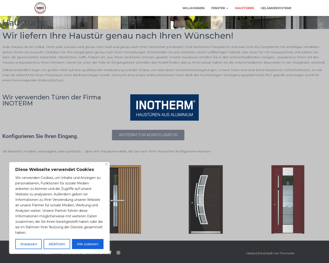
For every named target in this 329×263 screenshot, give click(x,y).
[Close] (107, 164)
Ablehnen (57, 244)
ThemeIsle (287, 253)
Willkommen (193, 8)
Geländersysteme (276, 8)
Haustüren (244, 8)
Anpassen (28, 244)
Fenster (219, 8)
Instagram (118, 253)
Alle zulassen (87, 244)
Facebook (110, 253)
